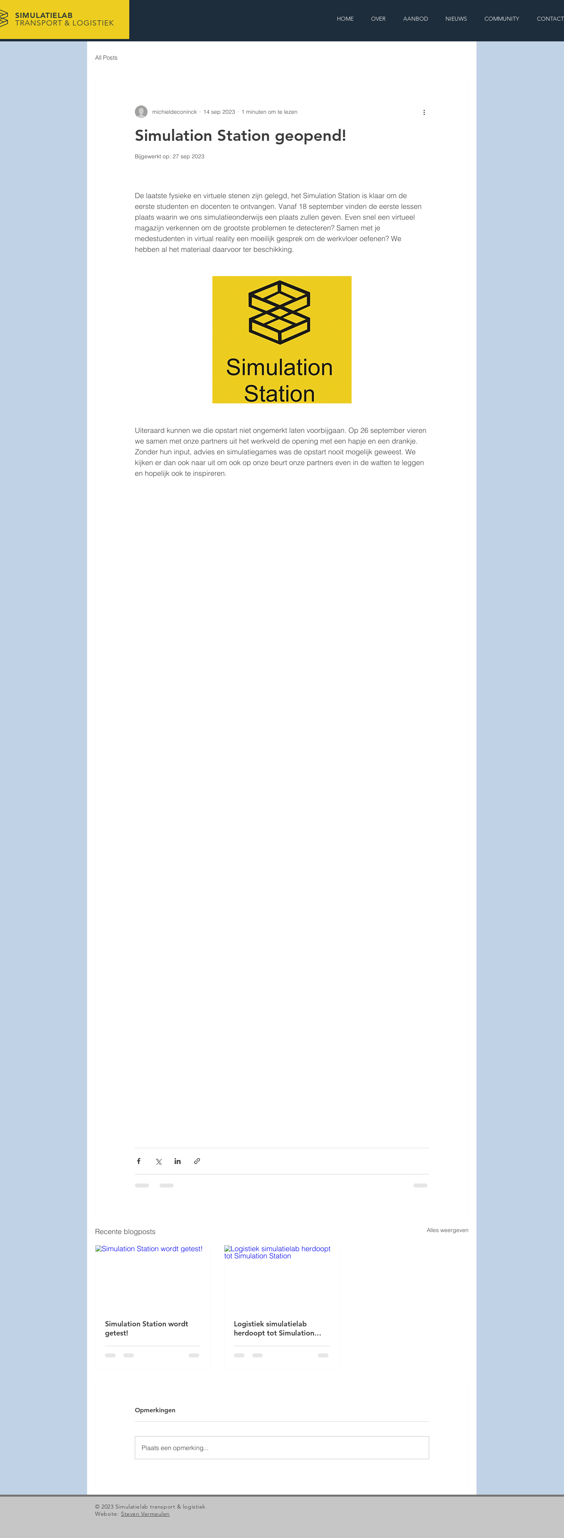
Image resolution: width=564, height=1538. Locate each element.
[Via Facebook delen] (138, 1161)
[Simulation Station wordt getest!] (152, 1277)
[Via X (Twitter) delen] (158, 1161)
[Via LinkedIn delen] (177, 1161)
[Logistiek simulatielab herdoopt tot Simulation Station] (281, 1277)
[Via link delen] (197, 1161)
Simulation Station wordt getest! (146, 1328)
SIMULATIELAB (64, 19)
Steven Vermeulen (145, 1513)
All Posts (106, 57)
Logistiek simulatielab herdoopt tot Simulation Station (274, 1328)
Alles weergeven (448, 1230)
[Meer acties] (424, 112)
